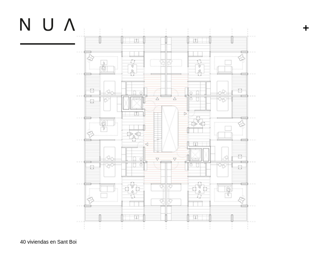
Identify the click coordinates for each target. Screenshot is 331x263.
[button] (165, 197)
